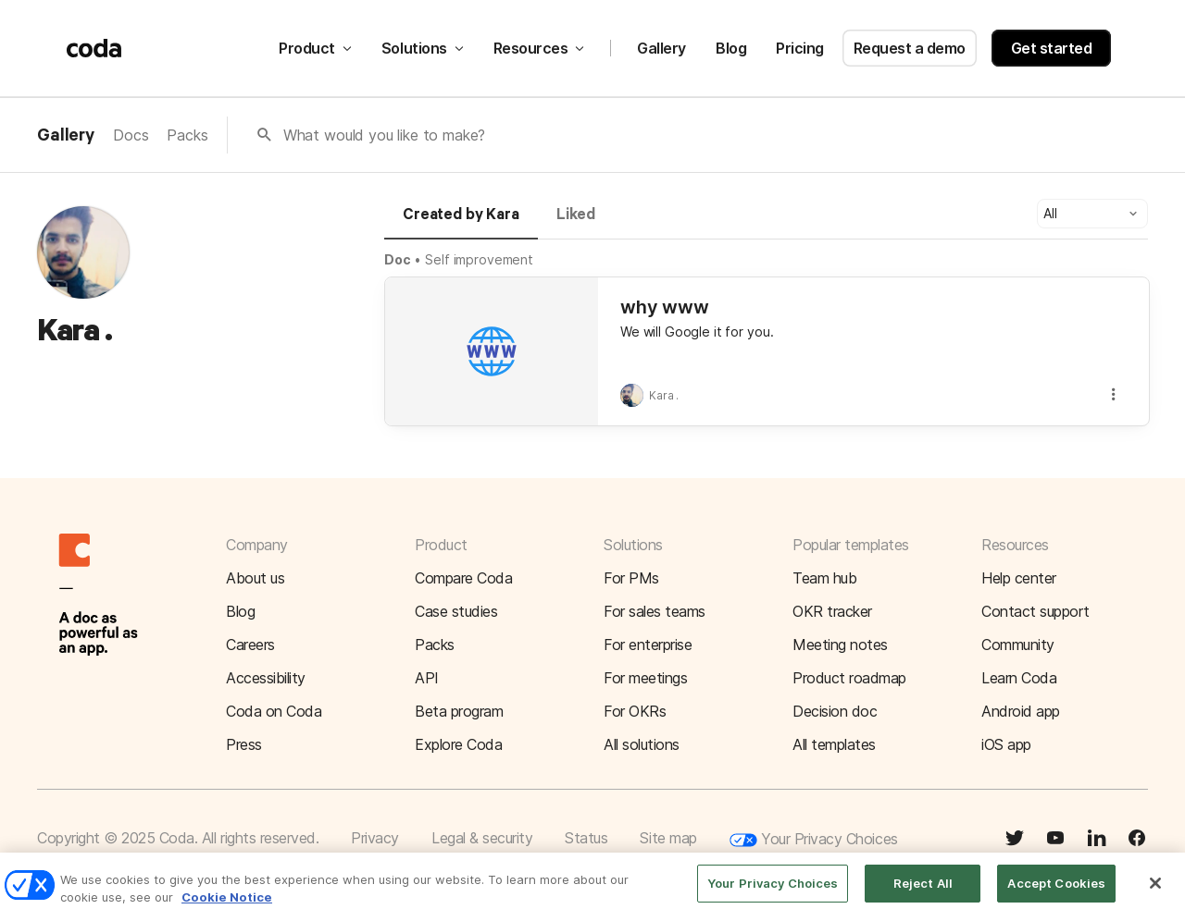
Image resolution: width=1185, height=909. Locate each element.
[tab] (461, 223)
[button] (1092, 213)
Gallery (661, 48)
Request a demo (910, 48)
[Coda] (94, 48)
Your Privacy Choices (814, 840)
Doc (397, 259)
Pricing (800, 48)
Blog (731, 48)
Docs (130, 135)
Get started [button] (1051, 48)
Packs (187, 135)
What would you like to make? (384, 135)
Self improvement (479, 259)
